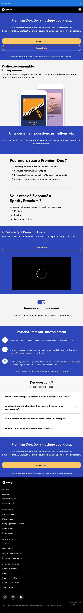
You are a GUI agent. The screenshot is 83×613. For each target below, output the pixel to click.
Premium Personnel (10, 568)
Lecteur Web (7, 548)
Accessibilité (5, 609)
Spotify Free (7, 587)
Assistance (6, 543)
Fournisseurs (7, 533)
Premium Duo (8, 573)
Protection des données (36, 605)
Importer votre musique (12, 558)
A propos (6, 494)
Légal (3, 605)
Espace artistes (8, 514)
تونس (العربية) (6, 3)
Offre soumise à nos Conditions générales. (23, 56)
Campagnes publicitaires (13, 523)
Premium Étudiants (10, 582)
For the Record (8, 503)
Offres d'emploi (9, 498)
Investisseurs (7, 528)
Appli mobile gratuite (11, 553)
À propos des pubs (56, 605)
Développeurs (8, 519)
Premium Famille (9, 578)
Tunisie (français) (75, 602)
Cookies (47, 605)
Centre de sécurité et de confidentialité (17, 605)
